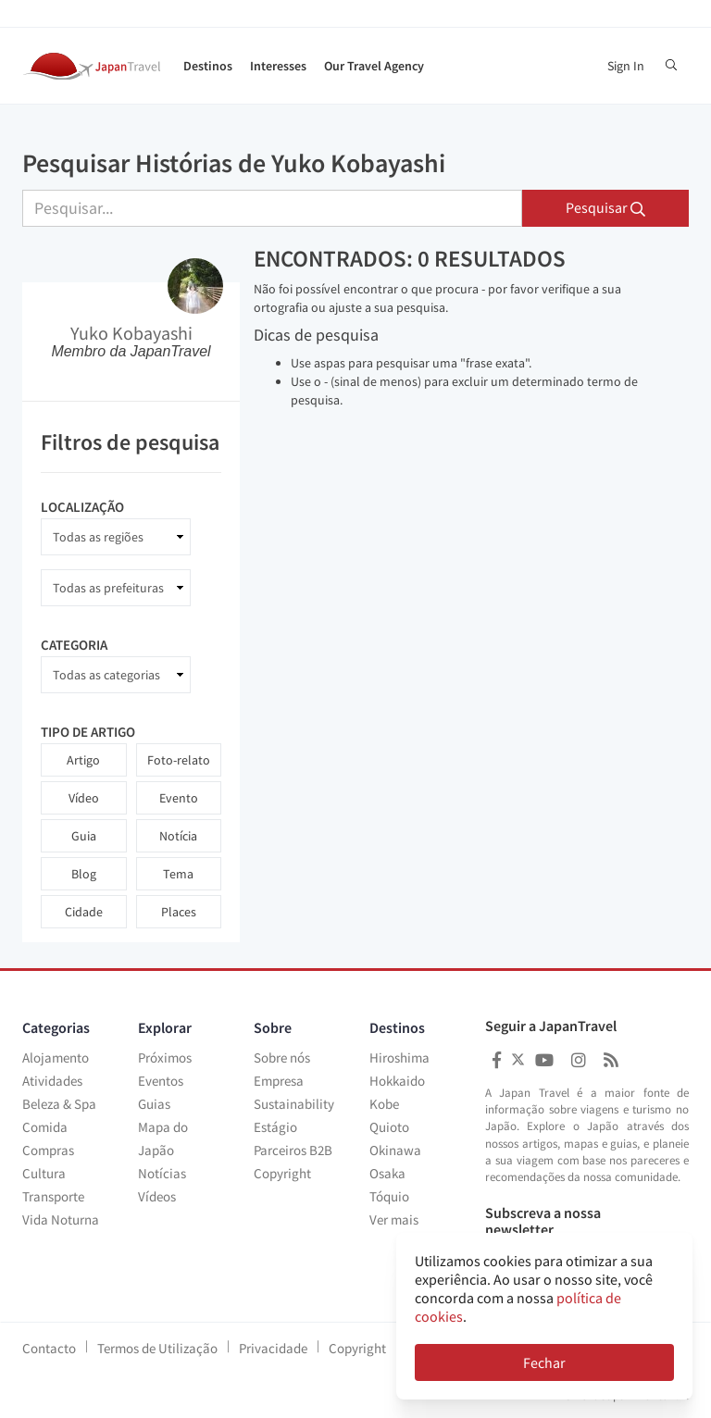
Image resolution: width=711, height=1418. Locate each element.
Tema (178, 873)
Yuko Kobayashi (131, 332)
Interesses (278, 65)
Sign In (625, 65)
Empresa (279, 1080)
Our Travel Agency (374, 65)
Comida (45, 1127)
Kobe (384, 1104)
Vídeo (84, 798)
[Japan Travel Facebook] (496, 1060)
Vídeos (157, 1196)
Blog (83, 873)
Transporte (53, 1196)
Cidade (84, 911)
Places (178, 911)
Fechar (544, 1362)
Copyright (282, 1173)
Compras (48, 1150)
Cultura (44, 1173)
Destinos (207, 65)
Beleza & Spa (59, 1104)
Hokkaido (397, 1080)
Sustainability (294, 1104)
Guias (154, 1104)
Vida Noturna (60, 1219)
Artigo (83, 760)
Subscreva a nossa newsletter (543, 1221)
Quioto (389, 1127)
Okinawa (395, 1150)
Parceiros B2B (293, 1150)
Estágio (275, 1127)
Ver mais (393, 1219)
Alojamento (55, 1057)
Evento (178, 798)
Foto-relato (178, 760)
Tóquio (389, 1196)
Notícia (178, 835)
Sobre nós (282, 1057)
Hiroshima (399, 1057)
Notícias (162, 1173)
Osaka (387, 1173)
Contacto (49, 1348)
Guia (83, 835)
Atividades (52, 1080)
